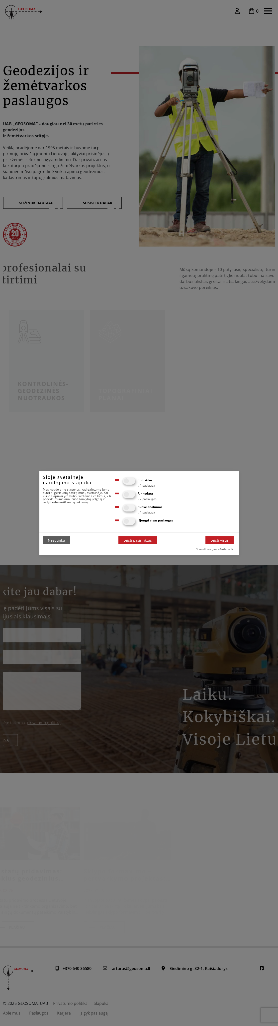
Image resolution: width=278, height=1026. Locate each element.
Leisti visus (219, 540)
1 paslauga (146, 485)
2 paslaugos (147, 499)
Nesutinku (56, 540)
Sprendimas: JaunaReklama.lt (214, 549)
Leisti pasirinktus (137, 540)
